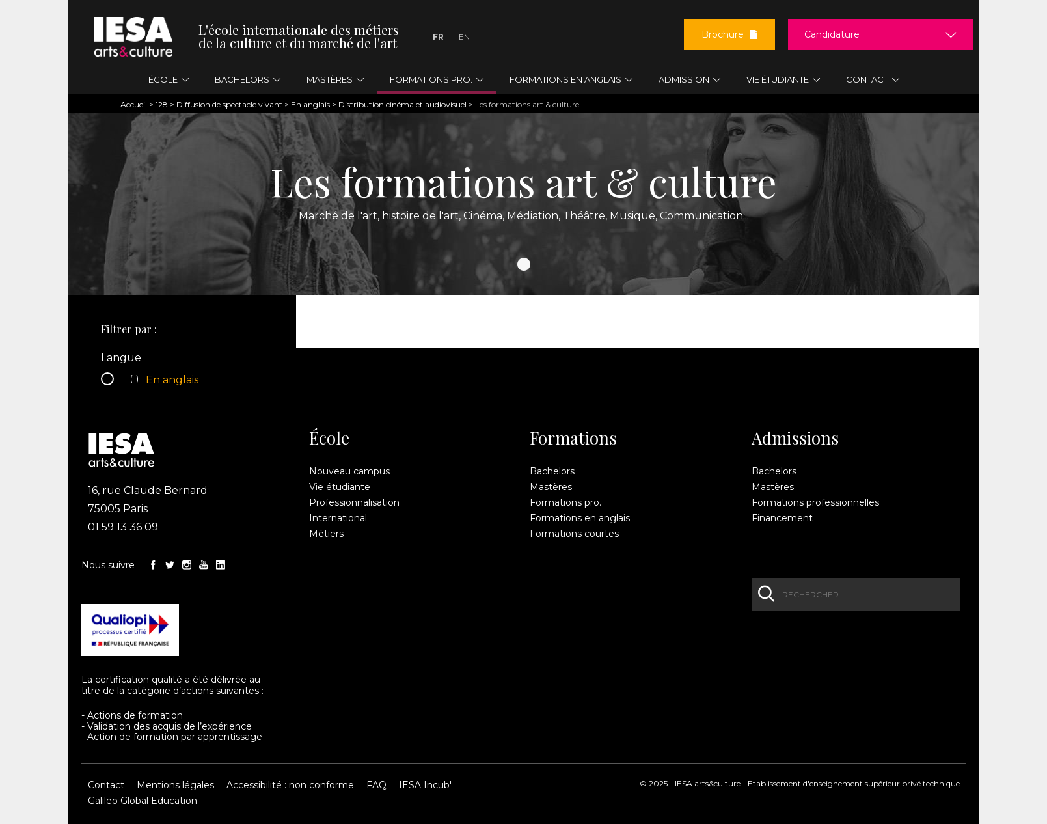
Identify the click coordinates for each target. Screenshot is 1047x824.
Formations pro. (565, 502)
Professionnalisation (354, 502)
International (338, 518)
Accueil (133, 104)
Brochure (729, 34)
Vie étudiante (339, 487)
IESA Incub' (425, 785)
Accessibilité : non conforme (290, 785)
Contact (106, 785)
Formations (573, 438)
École (329, 438)
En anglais (310, 104)
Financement (782, 518)
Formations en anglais (580, 518)
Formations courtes (574, 534)
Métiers (326, 534)
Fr (438, 37)
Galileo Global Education (142, 800)
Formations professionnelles (815, 502)
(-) (136, 380)
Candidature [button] (832, 34)
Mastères (551, 487)
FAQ (376, 785)
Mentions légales (175, 785)
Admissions (795, 438)
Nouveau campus (349, 471)
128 (162, 104)
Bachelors (552, 471)
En (464, 37)
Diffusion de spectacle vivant (229, 104)
